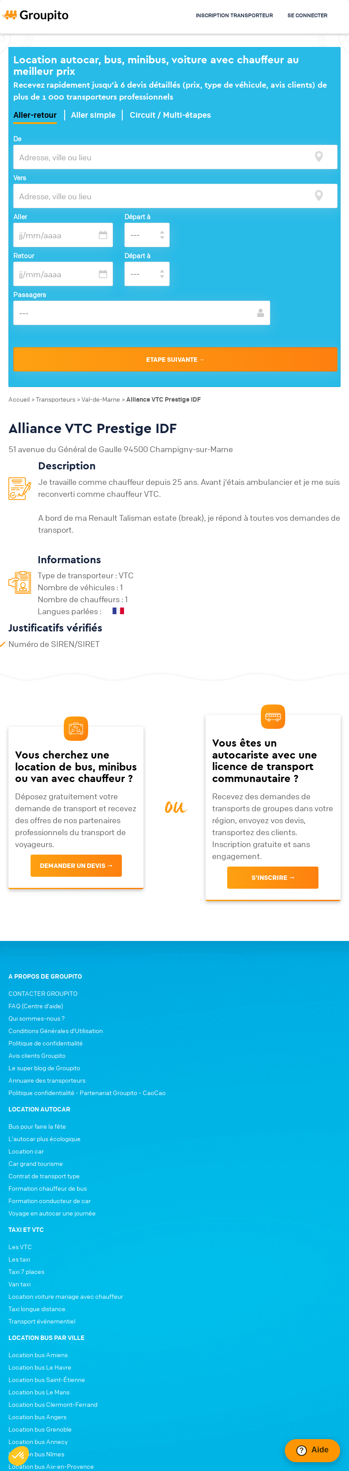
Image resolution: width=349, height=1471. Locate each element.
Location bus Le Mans (39, 1246)
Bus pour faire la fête (210, 980)
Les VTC (193, 1100)
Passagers (29, 294)
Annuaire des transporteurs (46, 1067)
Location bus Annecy (38, 1295)
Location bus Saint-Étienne (46, 1233)
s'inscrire (270, 864)
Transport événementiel (214, 1175)
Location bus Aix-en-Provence (51, 1320)
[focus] (319, 156)
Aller (20, 217)
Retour (23, 255)
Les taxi (192, 1113)
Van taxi (192, 1138)
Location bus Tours (35, 1332)
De (17, 139)
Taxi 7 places (199, 1125)
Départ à (137, 217)
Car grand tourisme (208, 1017)
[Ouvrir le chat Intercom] (312, 1450)
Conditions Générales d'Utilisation (55, 1017)
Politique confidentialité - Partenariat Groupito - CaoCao (87, 1079)
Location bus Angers (37, 1270)
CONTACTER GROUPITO (43, 980)
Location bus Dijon (34, 1345)
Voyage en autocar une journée (224, 1067)
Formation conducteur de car (222, 1054)
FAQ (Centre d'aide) (35, 992)
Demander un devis (72, 853)
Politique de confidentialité (45, 1030)
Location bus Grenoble (40, 1283)
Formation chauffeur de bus (220, 1042)
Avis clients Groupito (37, 1042)
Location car (199, 1005)
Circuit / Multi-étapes (170, 115)
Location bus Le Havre (39, 1221)
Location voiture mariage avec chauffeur (238, 1150)
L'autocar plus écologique (217, 992)
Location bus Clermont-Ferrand (52, 1258)
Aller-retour (35, 115)
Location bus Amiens (38, 1208)
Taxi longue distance (209, 1162)
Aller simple (93, 115)
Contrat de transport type (216, 1030)
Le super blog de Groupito (44, 1054)
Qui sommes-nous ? (36, 1005)
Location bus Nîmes (36, 1308)
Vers (19, 178)
